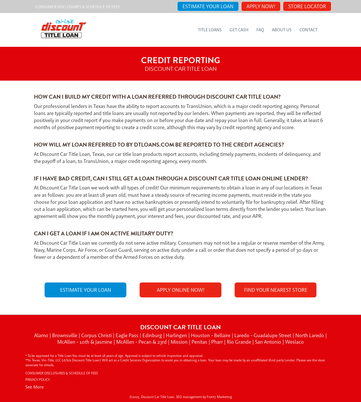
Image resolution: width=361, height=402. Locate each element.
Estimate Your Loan (208, 6)
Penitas (199, 342)
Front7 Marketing (219, 397)
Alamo (41, 335)
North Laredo (310, 335)
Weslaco (294, 342)
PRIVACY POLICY (37, 379)
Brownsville (65, 335)
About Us (282, 29)
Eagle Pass (128, 335)
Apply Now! (260, 6)
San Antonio (268, 342)
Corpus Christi (97, 335)
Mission (180, 342)
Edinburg (152, 335)
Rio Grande (239, 342)
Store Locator (307, 6)
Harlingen (177, 335)
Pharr (217, 342)
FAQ (260, 29)
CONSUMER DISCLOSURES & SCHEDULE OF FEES (77, 6)
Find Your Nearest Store (275, 290)
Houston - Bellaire (211, 335)
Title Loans (210, 29)
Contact (309, 29)
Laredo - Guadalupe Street (263, 335)
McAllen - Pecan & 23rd (142, 342)
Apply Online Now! (180, 290)
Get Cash (239, 29)
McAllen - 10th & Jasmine (85, 342)
